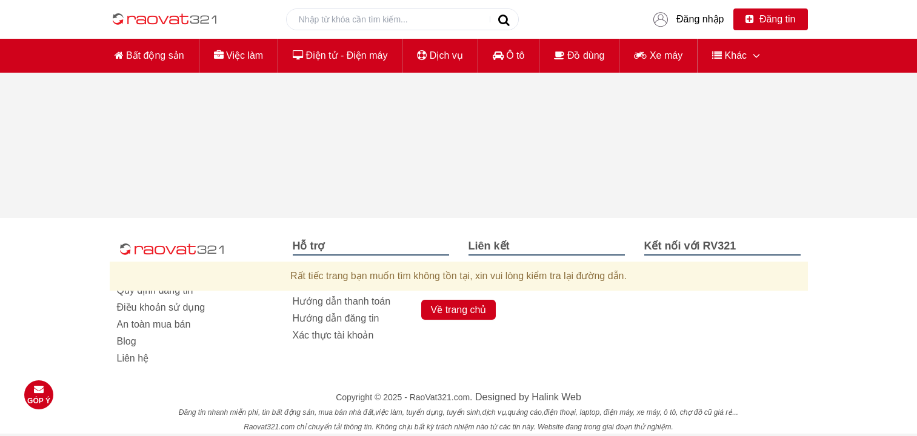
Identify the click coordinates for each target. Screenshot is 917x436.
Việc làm (239, 55)
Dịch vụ (439, 55)
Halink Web (556, 397)
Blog (126, 341)
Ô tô (509, 55)
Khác (729, 55)
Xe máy (658, 55)
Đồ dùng (579, 55)
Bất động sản (149, 55)
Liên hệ (133, 358)
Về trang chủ (459, 310)
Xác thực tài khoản (333, 335)
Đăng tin (770, 19)
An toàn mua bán (154, 324)
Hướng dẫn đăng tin (336, 318)
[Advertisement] (458, 167)
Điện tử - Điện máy (340, 55)
